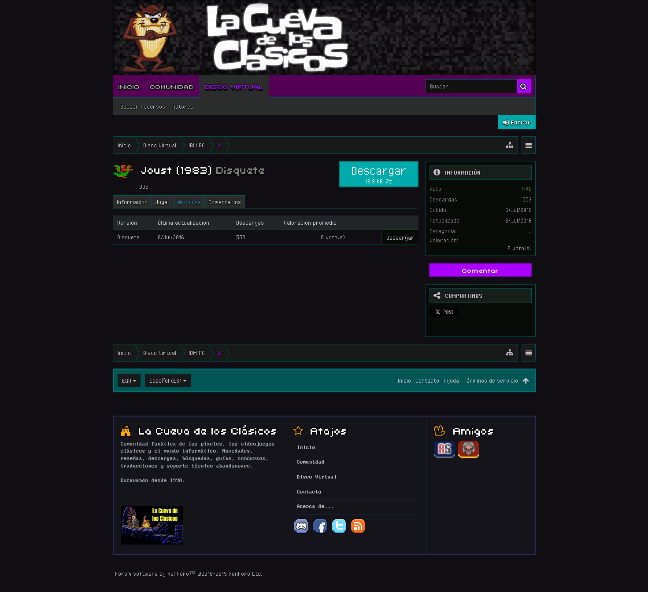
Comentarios (224, 201)
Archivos (189, 201)
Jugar (162, 201)
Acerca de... (315, 507)
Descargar (378, 174)
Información (132, 201)
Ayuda (451, 380)
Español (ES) (165, 380)
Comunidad (172, 86)
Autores (182, 106)
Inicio (129, 86)
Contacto (427, 380)
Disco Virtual (234, 86)
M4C (527, 188)
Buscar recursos (142, 106)
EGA (126, 380)
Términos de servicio (490, 380)
